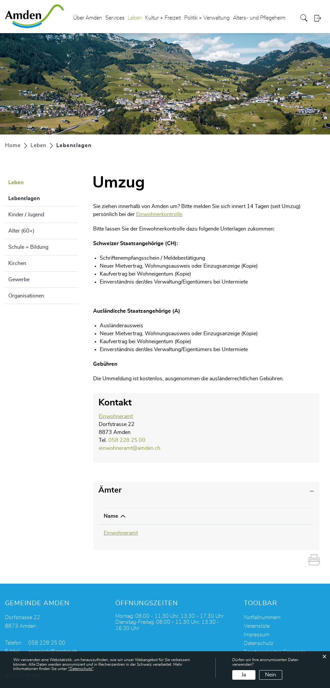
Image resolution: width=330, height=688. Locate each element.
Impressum (256, 634)
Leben (135, 18)
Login (319, 18)
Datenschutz (258, 643)
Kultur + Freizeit (163, 18)
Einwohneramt (116, 416)
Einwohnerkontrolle (159, 214)
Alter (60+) (21, 231)
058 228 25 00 (126, 440)
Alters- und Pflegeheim (259, 18)
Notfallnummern (262, 617)
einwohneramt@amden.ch (129, 448)
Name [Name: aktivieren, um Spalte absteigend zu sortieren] (111, 516)
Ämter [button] (110, 490)
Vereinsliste (257, 626)
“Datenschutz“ (80, 669)
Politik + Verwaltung (207, 18)
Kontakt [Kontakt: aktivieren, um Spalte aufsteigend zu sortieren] (232, 516)
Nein (270, 674)
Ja (244, 674)
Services (115, 18)
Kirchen (17, 263)
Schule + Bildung (28, 247)
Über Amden (87, 18)
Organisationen (26, 295)
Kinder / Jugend (26, 214)
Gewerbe (18, 279)
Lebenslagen (40, 197)
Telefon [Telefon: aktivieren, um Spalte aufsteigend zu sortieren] (170, 516)
